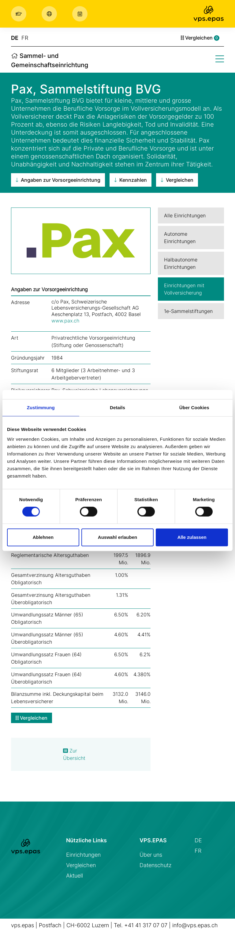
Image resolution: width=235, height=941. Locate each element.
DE (14, 38)
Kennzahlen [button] (130, 180)
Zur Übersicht (74, 754)
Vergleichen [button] (177, 180)
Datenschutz (156, 865)
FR (24, 38)
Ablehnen (43, 537)
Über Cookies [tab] (194, 407)
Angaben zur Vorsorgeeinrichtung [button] (58, 180)
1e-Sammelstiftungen (188, 311)
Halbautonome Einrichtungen (180, 263)
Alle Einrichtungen (185, 215)
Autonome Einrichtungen (180, 237)
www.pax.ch (65, 321)
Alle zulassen (192, 537)
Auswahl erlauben (117, 537)
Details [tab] (117, 407)
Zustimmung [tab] (41, 407)
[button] (20, 14)
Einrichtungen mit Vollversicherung (184, 289)
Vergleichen (200, 38)
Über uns (151, 854)
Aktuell (74, 875)
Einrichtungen (83, 854)
